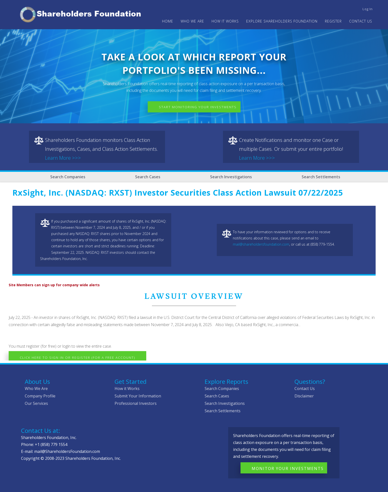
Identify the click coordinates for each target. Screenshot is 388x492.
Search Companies (67, 177)
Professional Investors (136, 403)
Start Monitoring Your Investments (198, 107)
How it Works (127, 388)
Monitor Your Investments (288, 468)
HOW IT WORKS (225, 21)
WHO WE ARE (192, 21)
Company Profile (40, 396)
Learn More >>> (63, 158)
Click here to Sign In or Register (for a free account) (77, 357)
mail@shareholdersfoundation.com (261, 244)
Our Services (36, 403)
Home (167, 21)
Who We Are (36, 388)
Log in (368, 9)
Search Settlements (321, 177)
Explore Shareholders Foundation (281, 21)
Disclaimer (304, 396)
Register (333, 21)
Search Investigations (231, 177)
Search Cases (147, 177)
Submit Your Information (138, 396)
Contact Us (360, 21)
